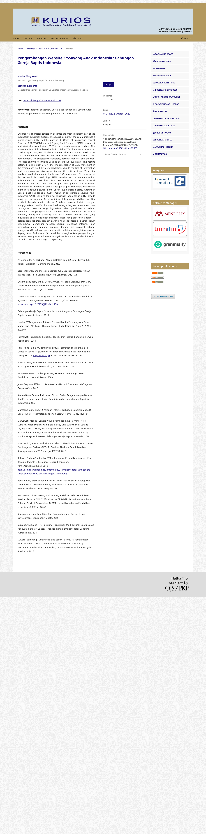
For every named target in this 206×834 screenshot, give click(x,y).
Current (28, 38)
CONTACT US (160, 154)
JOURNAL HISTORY (163, 147)
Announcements (59, 38)
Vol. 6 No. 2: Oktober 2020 (50, 48)
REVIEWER (159, 68)
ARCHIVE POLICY (162, 133)
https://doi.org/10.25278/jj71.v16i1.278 (38, 304)
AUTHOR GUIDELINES (164, 126)
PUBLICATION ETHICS (164, 83)
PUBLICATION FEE (162, 140)
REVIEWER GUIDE (162, 76)
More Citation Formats (115, 154)
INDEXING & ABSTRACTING (166, 118)
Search (186, 38)
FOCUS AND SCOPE (163, 54)
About (76, 38)
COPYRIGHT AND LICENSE (166, 104)
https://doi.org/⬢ (41, 355)
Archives (41, 38)
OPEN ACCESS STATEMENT (166, 97)
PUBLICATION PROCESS (165, 90)
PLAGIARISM (160, 111)
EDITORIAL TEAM (162, 61)
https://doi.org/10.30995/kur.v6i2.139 (42, 100)
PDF (109, 84)
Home (16, 38)
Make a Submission (163, 296)
